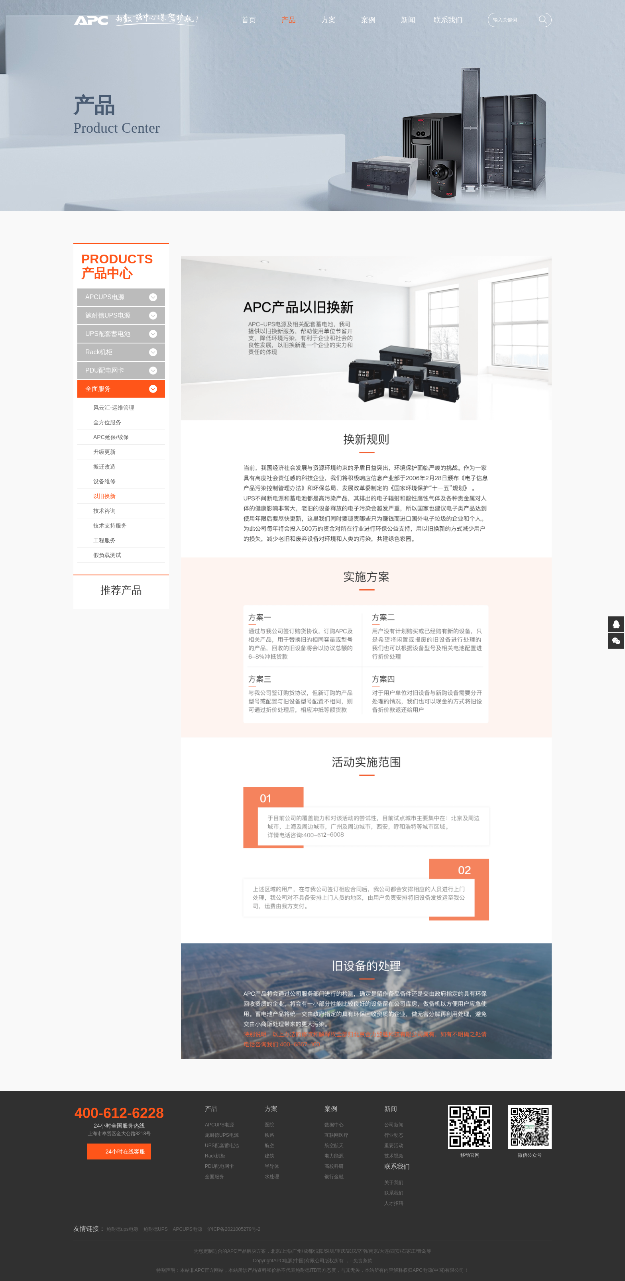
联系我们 (448, 20)
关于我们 (393, 1182)
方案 (328, 20)
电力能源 (334, 1156)
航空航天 (334, 1145)
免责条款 (362, 1260)
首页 (249, 20)
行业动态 (393, 1135)
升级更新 (104, 452)
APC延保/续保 (111, 437)
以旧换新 (104, 496)
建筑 (269, 1156)
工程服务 (104, 540)
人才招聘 (393, 1203)
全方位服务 (107, 422)
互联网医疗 (336, 1135)
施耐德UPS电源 (107, 315)
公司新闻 (393, 1125)
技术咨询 (104, 511)
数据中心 (334, 1125)
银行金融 (334, 1176)
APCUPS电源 (104, 297)
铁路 (269, 1135)
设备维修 (104, 481)
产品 (288, 20)
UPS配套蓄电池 (107, 333)
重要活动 (393, 1145)
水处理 (272, 1176)
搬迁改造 (104, 466)
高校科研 (334, 1166)
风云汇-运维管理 (113, 407)
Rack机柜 (98, 352)
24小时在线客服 (125, 1151)
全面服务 (98, 388)
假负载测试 (107, 555)
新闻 (408, 20)
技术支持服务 (110, 525)
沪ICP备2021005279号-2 (233, 1229)
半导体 (272, 1166)
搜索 (543, 20)
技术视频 (393, 1156)
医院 (269, 1125)
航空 (269, 1145)
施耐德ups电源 (122, 1229)
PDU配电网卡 (104, 370)
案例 (368, 20)
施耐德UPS (155, 1229)
